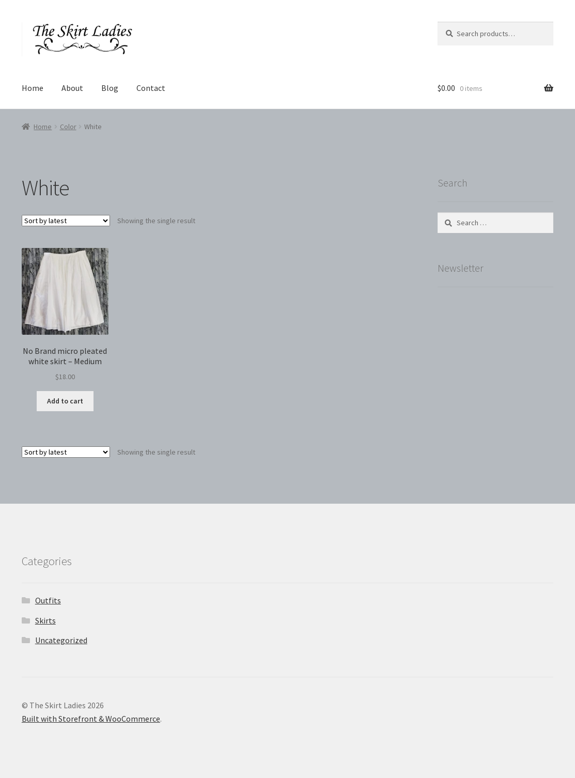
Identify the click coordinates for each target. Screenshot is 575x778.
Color (68, 126)
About (72, 88)
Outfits (48, 600)
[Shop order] (66, 220)
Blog (109, 88)
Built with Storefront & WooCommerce (91, 718)
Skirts (45, 620)
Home (32, 88)
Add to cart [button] (65, 401)
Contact (150, 88)
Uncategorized (61, 640)
